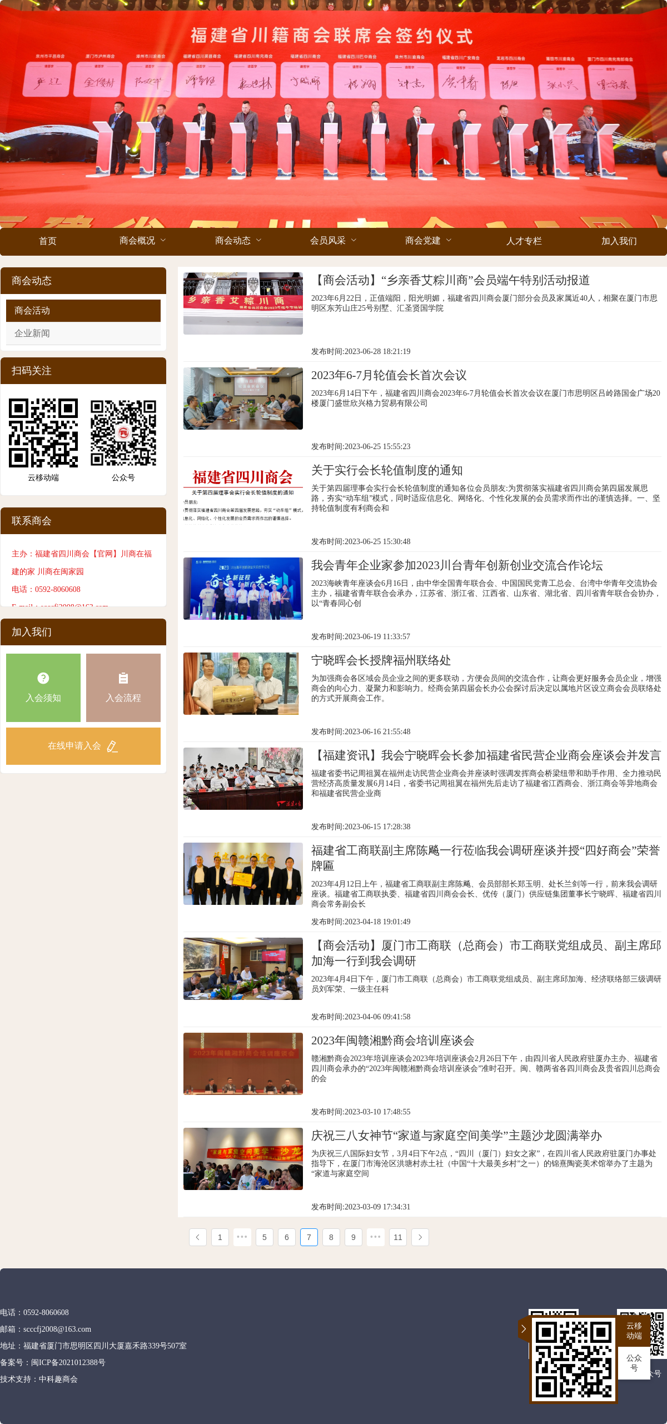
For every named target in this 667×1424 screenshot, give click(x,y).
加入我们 (619, 241)
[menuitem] (47, 242)
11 (398, 1237)
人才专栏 (524, 241)
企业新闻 (32, 333)
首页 (48, 241)
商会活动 (32, 310)
